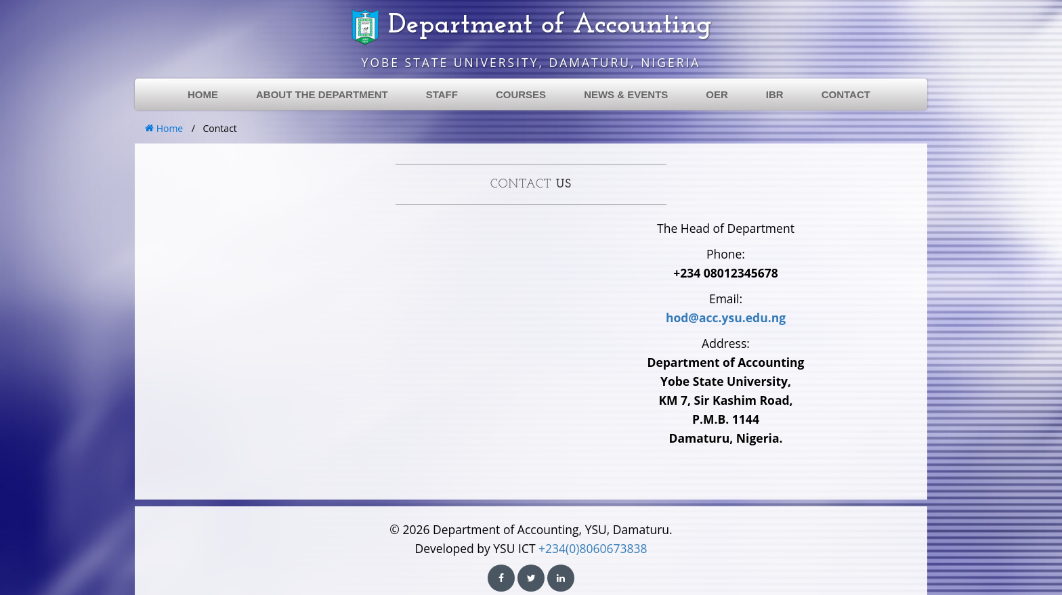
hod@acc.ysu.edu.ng (726, 317)
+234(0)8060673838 (592, 548)
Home (164, 128)
